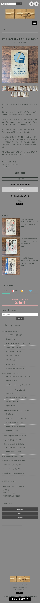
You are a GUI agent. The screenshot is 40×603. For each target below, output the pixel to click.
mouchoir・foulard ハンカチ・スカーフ (18, 385)
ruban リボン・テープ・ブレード (16, 418)
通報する (20, 201)
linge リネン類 (10, 405)
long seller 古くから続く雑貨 (12, 440)
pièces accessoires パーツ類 (14, 422)
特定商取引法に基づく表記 (11, 496)
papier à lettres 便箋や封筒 (14, 335)
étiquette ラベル (11, 339)
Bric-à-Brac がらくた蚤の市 (12, 465)
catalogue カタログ (12, 356)
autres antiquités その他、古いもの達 (15, 435)
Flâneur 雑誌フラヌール (13, 451)
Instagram (20, 509)
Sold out (20, 189)
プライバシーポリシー (10, 493)
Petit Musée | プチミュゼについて (13, 487)
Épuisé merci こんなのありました (14, 473)
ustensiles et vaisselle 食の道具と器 (14, 390)
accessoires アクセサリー (11, 373)
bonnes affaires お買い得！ (12, 469)
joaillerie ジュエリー (12, 381)
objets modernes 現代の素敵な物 (14, 444)
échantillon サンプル (12, 360)
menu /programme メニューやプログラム (18, 343)
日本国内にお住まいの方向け (20, 196)
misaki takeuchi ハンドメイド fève (16, 447)
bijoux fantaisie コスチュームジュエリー (18, 376)
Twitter (20, 513)
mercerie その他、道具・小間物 (15, 426)
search (19, 4)
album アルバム (11, 364)
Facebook (20, 517)
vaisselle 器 (9, 393)
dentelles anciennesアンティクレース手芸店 (17, 411)
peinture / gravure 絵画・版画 (15, 368)
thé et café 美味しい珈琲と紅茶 (13, 456)
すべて (6, 290)
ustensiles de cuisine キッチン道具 (16, 397)
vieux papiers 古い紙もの (11, 331)
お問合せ (6, 490)
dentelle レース (11, 414)
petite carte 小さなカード (13, 351)
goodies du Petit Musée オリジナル (14, 460)
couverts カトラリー (12, 401)
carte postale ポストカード (14, 347)
